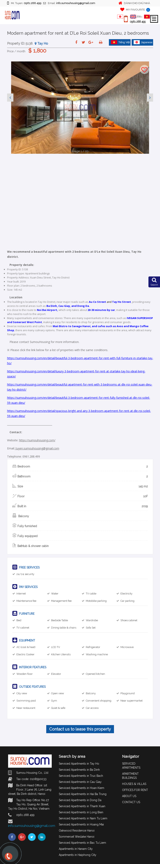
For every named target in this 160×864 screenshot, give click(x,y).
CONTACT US (131, 802)
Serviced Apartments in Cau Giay (80, 781)
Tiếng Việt (120, 42)
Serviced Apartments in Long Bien (81, 812)
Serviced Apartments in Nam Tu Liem (83, 818)
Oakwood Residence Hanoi (76, 830)
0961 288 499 (138, 21)
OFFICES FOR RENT (135, 790)
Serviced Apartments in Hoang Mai (81, 824)
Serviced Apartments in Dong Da (80, 800)
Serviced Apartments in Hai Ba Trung (82, 794)
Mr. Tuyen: (24, 3)
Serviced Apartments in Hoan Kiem (81, 788)
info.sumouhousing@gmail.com (31, 826)
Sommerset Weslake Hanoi (76, 836)
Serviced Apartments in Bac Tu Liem (82, 842)
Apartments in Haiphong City (77, 854)
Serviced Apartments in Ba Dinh (79, 769)
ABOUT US (129, 796)
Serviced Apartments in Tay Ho (79, 763)
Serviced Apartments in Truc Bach (81, 775)
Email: (69, 3)
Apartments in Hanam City (76, 848)
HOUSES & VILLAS (134, 784)
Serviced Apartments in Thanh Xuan (82, 806)
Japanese (143, 42)
